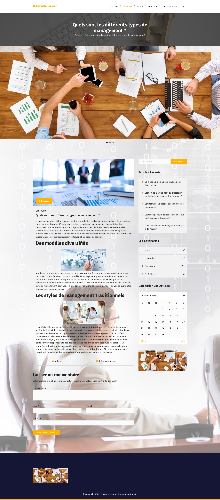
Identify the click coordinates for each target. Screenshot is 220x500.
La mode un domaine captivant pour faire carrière (163, 183)
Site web (37, 418)
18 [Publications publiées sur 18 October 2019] (170, 322)
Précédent (3, 92)
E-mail (89, 406)
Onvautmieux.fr (108, 494)
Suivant (216, 92)
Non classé (150, 274)
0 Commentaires (107, 361)
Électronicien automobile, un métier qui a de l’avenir (164, 227)
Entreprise (127, 6)
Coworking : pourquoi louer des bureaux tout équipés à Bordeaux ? (164, 216)
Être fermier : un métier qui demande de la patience (164, 205)
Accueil (114, 6)
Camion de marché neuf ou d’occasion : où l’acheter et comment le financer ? (164, 194)
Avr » (183, 341)
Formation (152, 6)
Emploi (140, 6)
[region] (110, 92)
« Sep (143, 341)
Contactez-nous (169, 6)
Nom (36, 406)
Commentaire (40, 388)
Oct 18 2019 (41, 211)
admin (58, 361)
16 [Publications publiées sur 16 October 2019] (156, 322)
